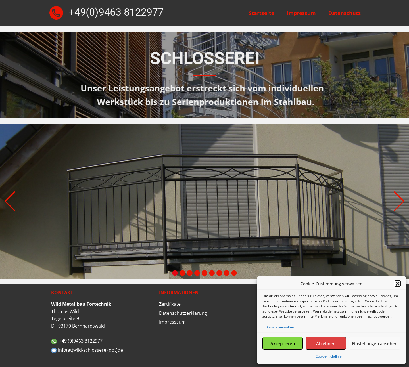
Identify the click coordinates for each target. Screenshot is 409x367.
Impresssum (172, 322)
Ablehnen (325, 343)
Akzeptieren (282, 343)
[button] (397, 283)
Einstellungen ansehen (374, 343)
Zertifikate (170, 304)
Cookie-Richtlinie (329, 356)
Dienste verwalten (279, 327)
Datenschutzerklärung (183, 313)
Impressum (301, 13)
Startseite (261, 13)
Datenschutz (344, 13)
